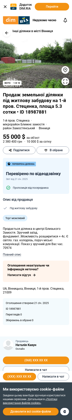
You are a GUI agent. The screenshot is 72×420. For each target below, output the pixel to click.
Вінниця (44, 128)
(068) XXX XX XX (36, 360)
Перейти (52, 6)
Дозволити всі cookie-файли (30, 411)
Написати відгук (21, 275)
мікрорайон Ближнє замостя (24, 124)
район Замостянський (19, 128)
